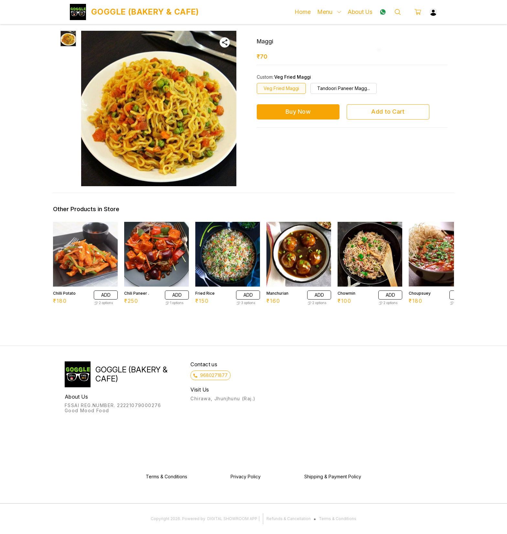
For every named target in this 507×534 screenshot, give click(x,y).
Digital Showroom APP (232, 518)
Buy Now (298, 111)
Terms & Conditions (337, 518)
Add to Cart (388, 111)
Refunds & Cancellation (288, 518)
